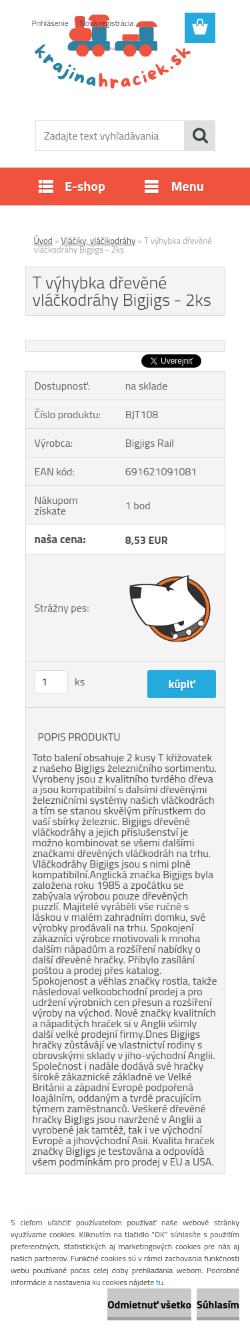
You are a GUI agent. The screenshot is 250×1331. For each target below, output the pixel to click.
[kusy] (51, 681)
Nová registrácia (107, 23)
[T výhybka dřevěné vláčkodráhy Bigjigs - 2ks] (125, 346)
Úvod (43, 240)
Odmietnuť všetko (149, 1304)
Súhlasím (218, 1304)
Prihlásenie (50, 23)
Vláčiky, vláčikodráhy (98, 240)
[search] (200, 135)
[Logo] (125, 78)
